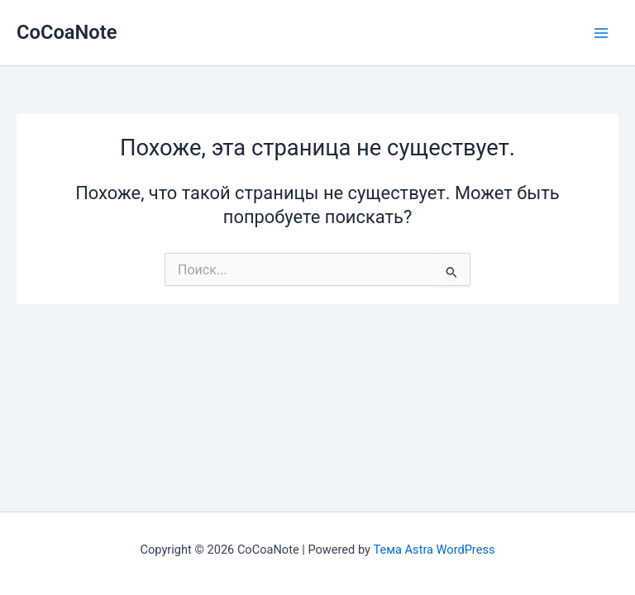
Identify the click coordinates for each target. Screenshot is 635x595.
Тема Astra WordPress (434, 549)
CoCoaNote (67, 32)
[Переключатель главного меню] (601, 33)
